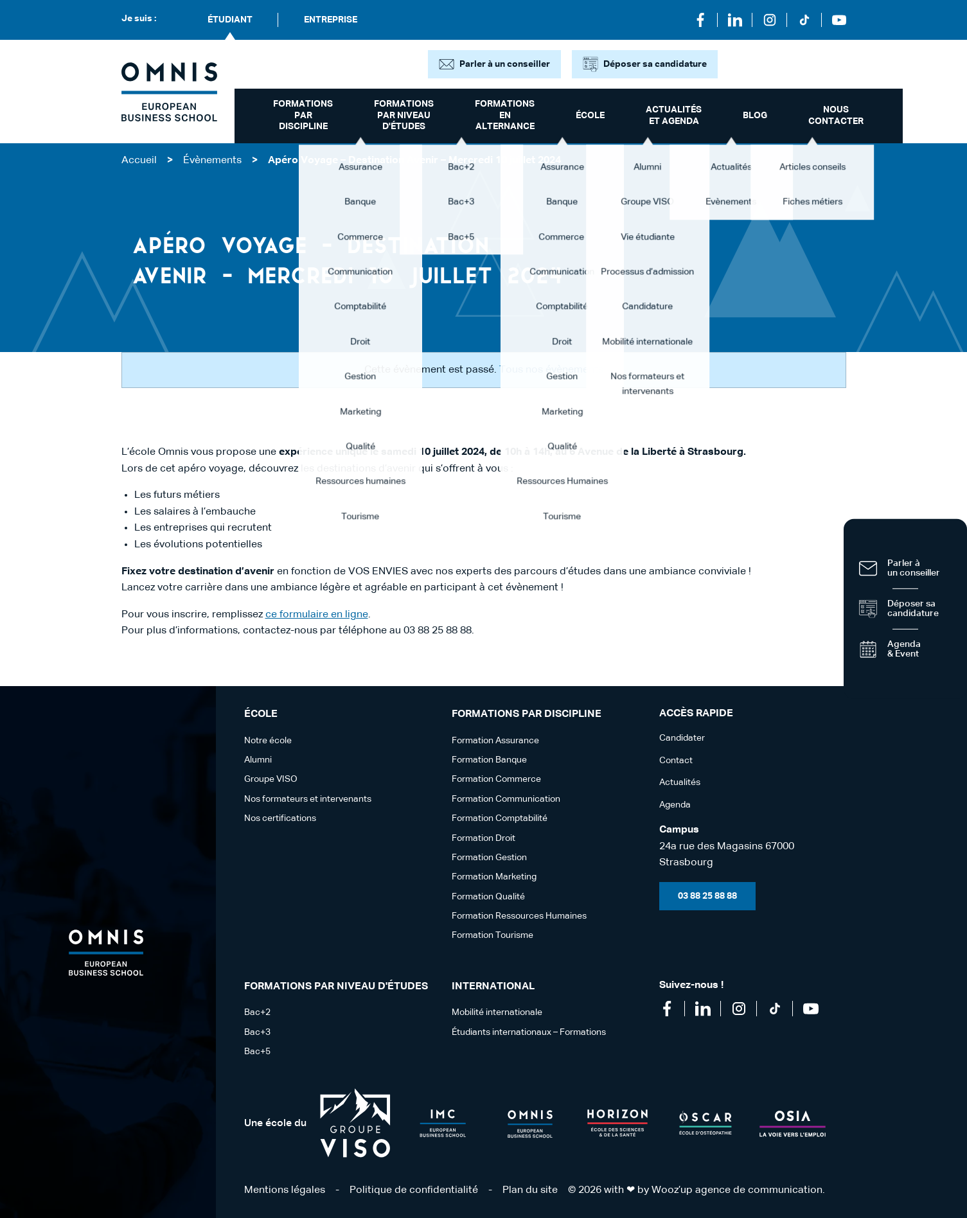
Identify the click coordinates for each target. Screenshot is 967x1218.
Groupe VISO (270, 779)
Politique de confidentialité (414, 1190)
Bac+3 (257, 1032)
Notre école (268, 740)
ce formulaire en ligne (316, 615)
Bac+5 (257, 1051)
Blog (755, 115)
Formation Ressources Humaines (519, 916)
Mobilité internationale (497, 1012)
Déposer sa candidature (655, 64)
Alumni (258, 759)
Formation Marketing (494, 876)
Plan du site (530, 1190)
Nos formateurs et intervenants (307, 799)
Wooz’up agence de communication (737, 1190)
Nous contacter (836, 115)
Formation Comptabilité (499, 818)
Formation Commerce (496, 779)
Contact (676, 760)
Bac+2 (257, 1012)
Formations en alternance (505, 115)
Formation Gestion (489, 857)
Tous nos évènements (551, 370)
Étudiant (230, 19)
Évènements (212, 160)
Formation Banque (489, 759)
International (493, 987)
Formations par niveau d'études (404, 115)
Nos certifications (280, 818)
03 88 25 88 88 (707, 896)
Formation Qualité (488, 896)
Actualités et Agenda (674, 115)
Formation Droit (483, 838)
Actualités (679, 782)
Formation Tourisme (492, 935)
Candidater (682, 738)
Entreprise (330, 19)
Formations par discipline (303, 115)
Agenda (675, 804)
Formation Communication (506, 799)
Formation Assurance (495, 740)
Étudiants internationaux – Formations (529, 1032)
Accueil (139, 160)
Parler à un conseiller (504, 64)
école (590, 115)
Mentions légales (284, 1190)
